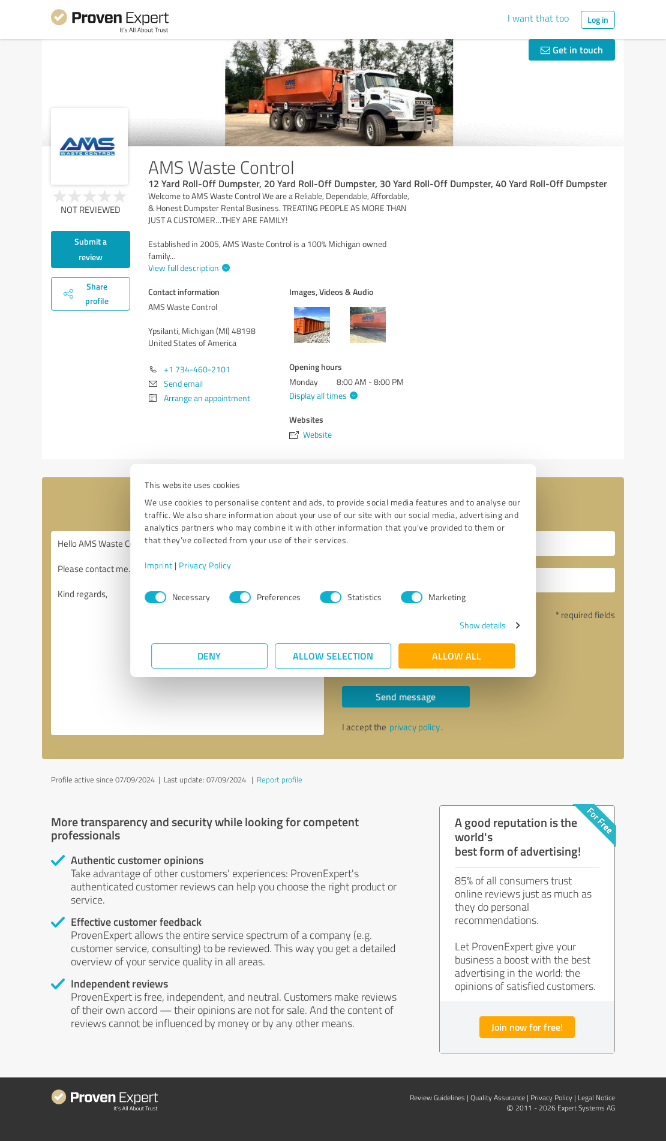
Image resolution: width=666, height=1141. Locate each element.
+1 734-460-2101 (197, 369)
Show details (476, 625)
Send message (406, 696)
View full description (187, 267)
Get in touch (572, 49)
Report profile (279, 779)
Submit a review (90, 249)
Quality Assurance (497, 1097)
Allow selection (333, 656)
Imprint (165, 565)
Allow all (456, 656)
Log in (597, 19)
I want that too (538, 18)
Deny (209, 656)
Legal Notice (596, 1097)
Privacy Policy (211, 565)
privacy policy (414, 727)
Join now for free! (527, 1027)
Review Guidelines (437, 1097)
